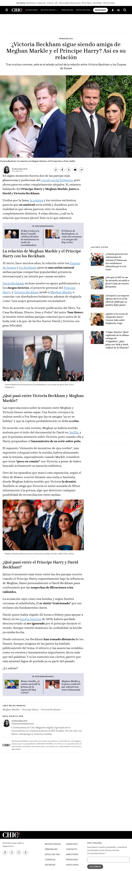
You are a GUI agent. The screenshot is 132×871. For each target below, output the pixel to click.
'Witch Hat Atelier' (109, 3)
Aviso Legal (72, 867)
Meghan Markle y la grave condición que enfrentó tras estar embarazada (71, 687)
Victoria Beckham (26, 294)
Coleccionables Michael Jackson (70, 3)
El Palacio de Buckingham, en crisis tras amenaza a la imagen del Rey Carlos (72, 239)
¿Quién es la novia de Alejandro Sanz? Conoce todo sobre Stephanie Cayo (117, 321)
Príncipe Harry (30, 711)
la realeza (36, 202)
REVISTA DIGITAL (53, 11)
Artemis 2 (50, 3)
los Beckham (28, 270)
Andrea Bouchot (19, 171)
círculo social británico (57, 182)
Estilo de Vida (52, 856)
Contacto (71, 851)
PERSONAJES (71, 11)
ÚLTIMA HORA (35, 11)
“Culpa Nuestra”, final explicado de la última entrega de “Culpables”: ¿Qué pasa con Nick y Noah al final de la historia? (117, 342)
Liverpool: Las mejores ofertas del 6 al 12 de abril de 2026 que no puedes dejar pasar (117, 302)
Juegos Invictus (30, 621)
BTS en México (87, 3)
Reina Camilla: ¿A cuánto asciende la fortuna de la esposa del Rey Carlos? (30, 689)
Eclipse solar (41, 3)
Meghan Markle (61, 294)
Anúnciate (71, 846)
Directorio (72, 856)
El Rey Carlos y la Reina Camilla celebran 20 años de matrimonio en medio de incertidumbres (30, 240)
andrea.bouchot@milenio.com (22, 726)
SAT (56, 3)
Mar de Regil (97, 3)
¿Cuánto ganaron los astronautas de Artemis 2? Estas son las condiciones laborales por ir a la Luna (117, 264)
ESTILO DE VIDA (88, 11)
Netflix (74, 434)
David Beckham (13, 285)
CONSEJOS (50, 861)
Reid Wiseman (31, 3)
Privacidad (72, 861)
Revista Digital (53, 846)
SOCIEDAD (50, 867)
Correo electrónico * (96, 855)
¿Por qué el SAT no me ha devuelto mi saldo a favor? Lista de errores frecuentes (117, 284)
